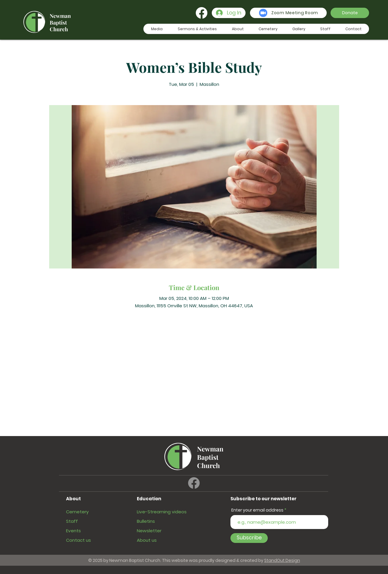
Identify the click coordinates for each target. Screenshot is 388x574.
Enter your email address (257, 510)
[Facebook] (201, 13)
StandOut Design (282, 560)
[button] (350, 13)
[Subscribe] (249, 538)
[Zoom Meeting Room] (288, 13)
